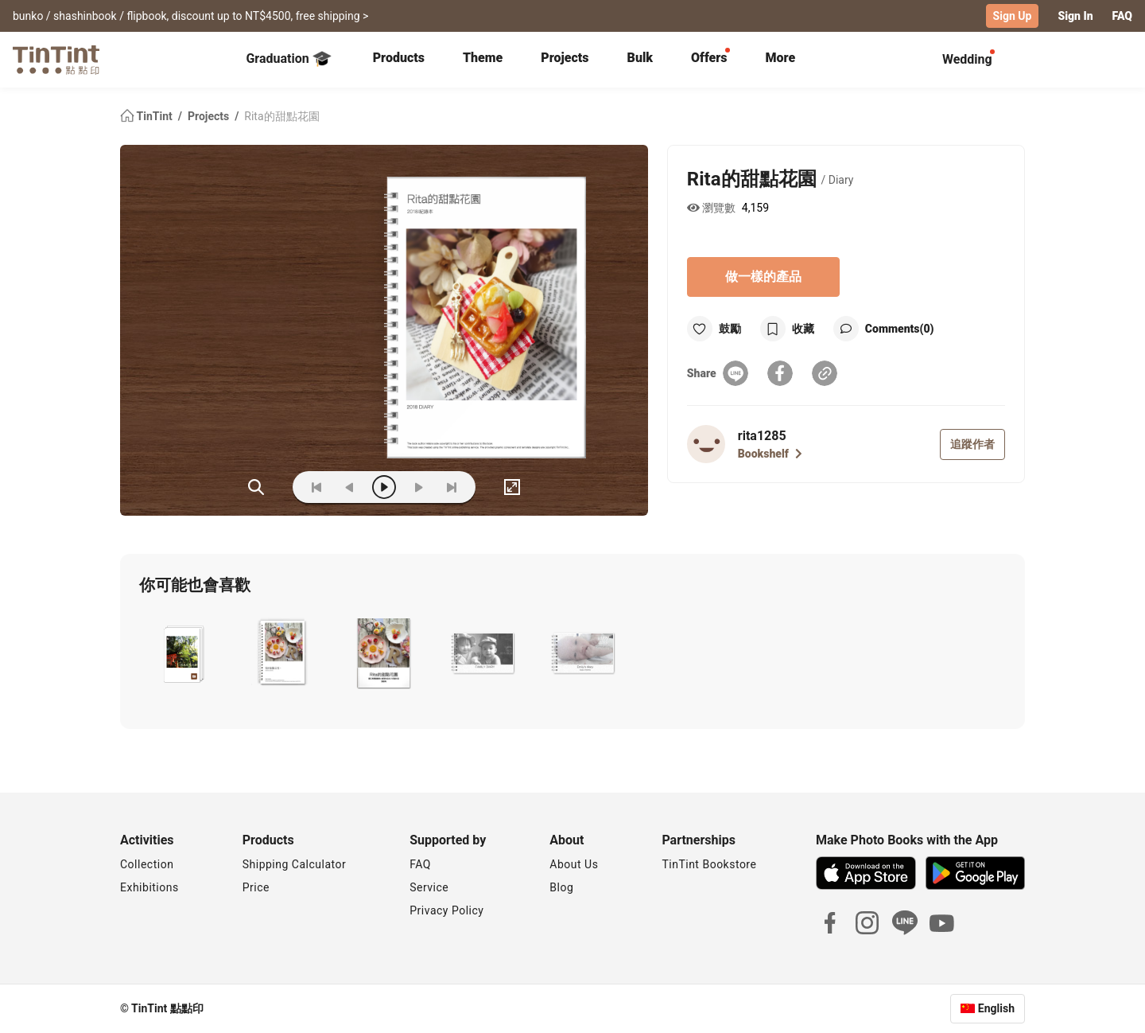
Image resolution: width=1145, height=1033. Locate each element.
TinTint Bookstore (709, 864)
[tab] (398, 59)
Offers (709, 57)
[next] (418, 487)
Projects (564, 57)
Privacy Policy (446, 910)
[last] (452, 487)
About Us (573, 864)
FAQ (1122, 16)
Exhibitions (149, 887)
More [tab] (781, 57)
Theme (483, 57)
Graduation (288, 58)
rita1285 (762, 435)
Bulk (640, 57)
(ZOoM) (256, 487)
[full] (512, 487)
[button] (182, 653)
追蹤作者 (972, 444)
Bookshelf (770, 453)
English (996, 1008)
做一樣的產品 (763, 276)
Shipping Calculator (295, 864)
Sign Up (1012, 16)
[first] (316, 487)
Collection (146, 864)
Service (428, 887)
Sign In (1075, 16)
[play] (384, 487)
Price (256, 887)
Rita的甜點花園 (281, 116)
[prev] (350, 487)
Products (399, 57)
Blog (561, 887)
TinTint (147, 116)
